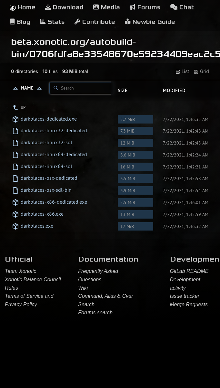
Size (123, 90)
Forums (145, 7)
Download (64, 7)
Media (106, 7)
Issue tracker (185, 296)
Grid (201, 71)
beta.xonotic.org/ (50, 42)
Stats (52, 21)
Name (33, 88)
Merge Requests (189, 304)
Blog (20, 21)
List (182, 71)
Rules (11, 288)
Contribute (95, 21)
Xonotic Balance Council (33, 279)
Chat (182, 7)
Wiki (83, 288)
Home (22, 7)
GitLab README (189, 271)
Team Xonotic (20, 271)
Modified (174, 90)
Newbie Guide (150, 21)
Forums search (95, 312)
